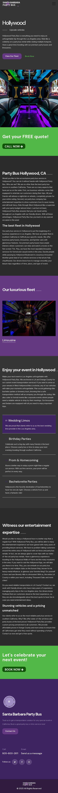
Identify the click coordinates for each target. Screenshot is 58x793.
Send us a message (31, 753)
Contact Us (10, 731)
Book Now (29, 56)
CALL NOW (14, 146)
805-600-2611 (10, 753)
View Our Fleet (12, 56)
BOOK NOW (14, 669)
